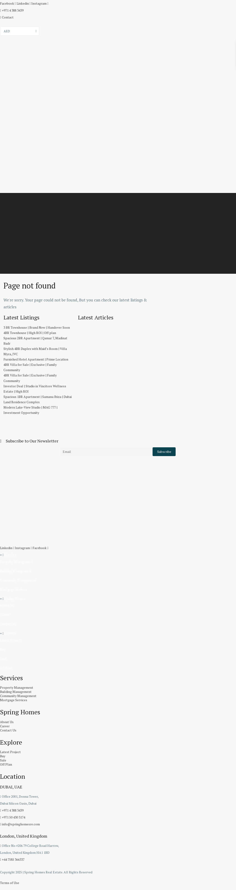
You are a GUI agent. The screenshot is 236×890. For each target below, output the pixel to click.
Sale (3, 658)
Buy (2, 649)
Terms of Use (9, 883)
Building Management (16, 571)
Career (5, 615)
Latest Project (10, 640)
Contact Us (8, 624)
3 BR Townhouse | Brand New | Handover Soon (36, 327)
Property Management (16, 561)
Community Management (18, 580)
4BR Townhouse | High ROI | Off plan (29, 333)
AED (7, 31)
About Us (7, 605)
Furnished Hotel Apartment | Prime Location (35, 359)
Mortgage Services (13, 589)
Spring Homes (14, 598)
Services (10, 555)
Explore (10, 633)
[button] (118, 554)
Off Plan (6, 668)
